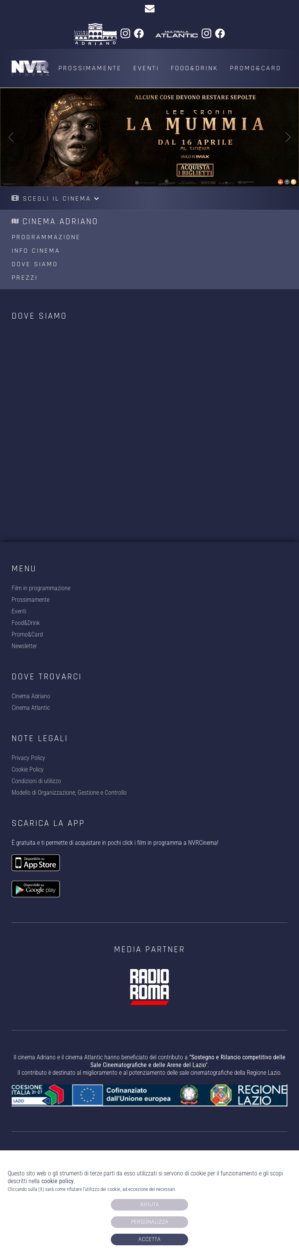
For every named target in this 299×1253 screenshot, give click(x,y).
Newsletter (24, 646)
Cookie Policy (28, 769)
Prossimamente (90, 68)
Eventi (146, 68)
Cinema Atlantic (31, 707)
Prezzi (25, 277)
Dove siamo (35, 264)
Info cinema (36, 250)
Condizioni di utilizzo (36, 781)
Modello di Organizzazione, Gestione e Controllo (69, 792)
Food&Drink (194, 68)
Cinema (32, 68)
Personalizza (149, 1222)
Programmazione (46, 237)
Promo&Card (255, 68)
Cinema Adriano (31, 696)
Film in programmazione (41, 588)
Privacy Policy (28, 758)
